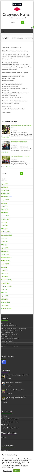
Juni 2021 (4, 289)
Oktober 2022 (5, 260)
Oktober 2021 (5, 283)
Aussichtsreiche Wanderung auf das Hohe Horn (17, 375)
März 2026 (4, 187)
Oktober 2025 (5, 193)
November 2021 (6, 280)
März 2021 (4, 299)
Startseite (4, 416)
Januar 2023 (5, 254)
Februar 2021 (5, 302)
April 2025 (4, 209)
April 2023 (4, 248)
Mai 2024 (4, 228)
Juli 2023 (4, 238)
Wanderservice (5, 425)
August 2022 (5, 264)
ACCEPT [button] (17, 471)
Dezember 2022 (6, 257)
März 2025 (4, 212)
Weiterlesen (5, 137)
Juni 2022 (4, 270)
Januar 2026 (5, 190)
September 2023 (6, 235)
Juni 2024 (4, 225)
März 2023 (4, 251)
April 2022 (4, 273)
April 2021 (4, 296)
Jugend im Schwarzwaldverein (9, 427)
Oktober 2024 (5, 219)
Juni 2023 (4, 241)
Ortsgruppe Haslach (17, 14)
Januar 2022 (5, 276)
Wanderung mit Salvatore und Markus (20, 156)
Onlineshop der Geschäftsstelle (10, 422)
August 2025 (5, 200)
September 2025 (6, 196)
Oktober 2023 (5, 232)
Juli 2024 (4, 222)
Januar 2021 (5, 305)
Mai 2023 (4, 244)
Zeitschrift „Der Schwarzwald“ (9, 419)
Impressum (4, 450)
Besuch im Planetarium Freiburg (19, 141)
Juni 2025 (4, 206)
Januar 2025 (5, 216)
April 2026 (4, 184)
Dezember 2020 (6, 308)
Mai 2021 (4, 292)
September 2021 (6, 286)
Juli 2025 (4, 203)
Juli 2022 (4, 267)
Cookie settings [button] (7, 471)
